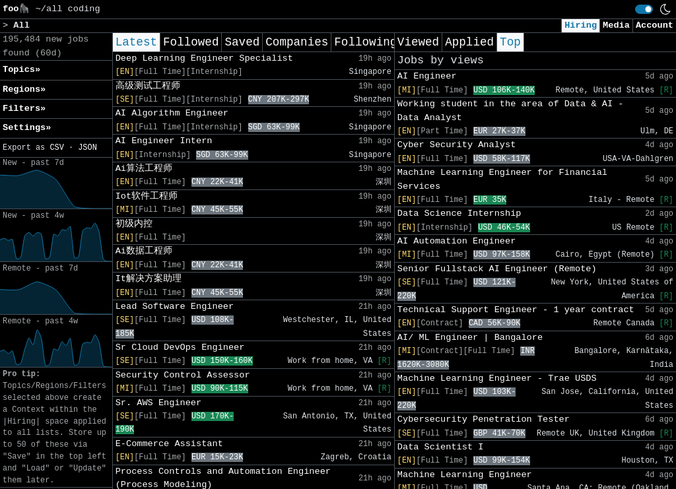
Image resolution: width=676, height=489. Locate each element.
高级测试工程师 (148, 86)
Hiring (580, 25)
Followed (191, 42)
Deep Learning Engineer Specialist (204, 58)
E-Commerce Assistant (169, 444)
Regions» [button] (24, 89)
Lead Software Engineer (175, 306)
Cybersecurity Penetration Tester (483, 419)
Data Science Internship (459, 213)
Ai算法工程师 (144, 169)
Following (365, 42)
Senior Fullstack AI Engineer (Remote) (497, 269)
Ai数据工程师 (144, 251)
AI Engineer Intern (164, 141)
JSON (87, 147)
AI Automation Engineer (456, 241)
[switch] (644, 9)
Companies (296, 42)
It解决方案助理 (149, 279)
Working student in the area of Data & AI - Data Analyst (510, 110)
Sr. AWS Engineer (159, 403)
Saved (241, 42)
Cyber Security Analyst (456, 145)
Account (654, 25)
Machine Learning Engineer (464, 475)
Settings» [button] (27, 128)
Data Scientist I (440, 447)
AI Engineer (427, 76)
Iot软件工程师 (147, 196)
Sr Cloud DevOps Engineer (180, 347)
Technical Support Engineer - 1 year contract (515, 310)
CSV (56, 147)
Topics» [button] (21, 70)
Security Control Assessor (183, 375)
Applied (469, 42)
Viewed (418, 42)
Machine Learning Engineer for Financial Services (502, 179)
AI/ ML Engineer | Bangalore (470, 337)
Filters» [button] (24, 109)
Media (616, 25)
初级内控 (134, 224)
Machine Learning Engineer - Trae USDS (497, 378)
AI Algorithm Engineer (172, 113)
